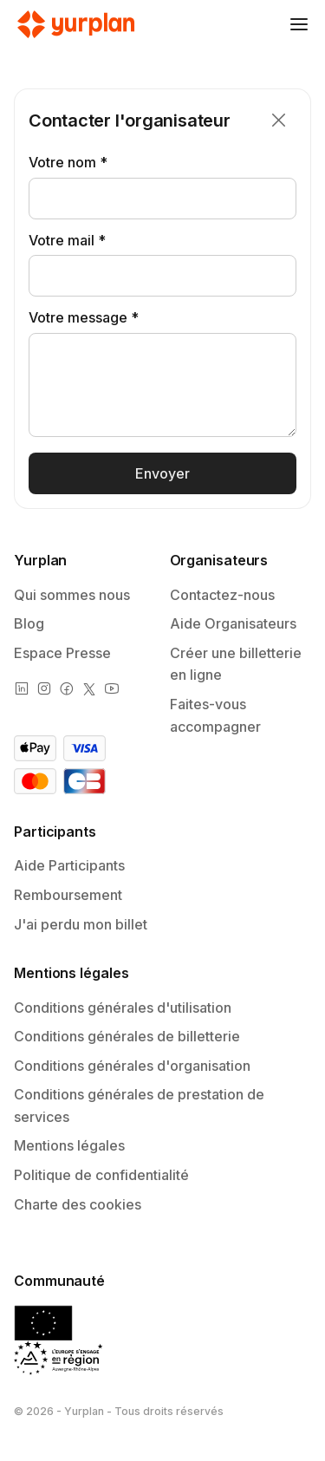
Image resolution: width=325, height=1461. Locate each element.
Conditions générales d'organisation (132, 1065)
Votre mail (61, 240)
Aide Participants (69, 865)
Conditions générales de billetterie (127, 1036)
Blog (29, 623)
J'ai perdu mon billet (80, 924)
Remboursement (68, 894)
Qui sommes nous (72, 594)
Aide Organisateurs (233, 623)
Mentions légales (69, 1145)
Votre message (78, 317)
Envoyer (162, 473)
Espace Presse (62, 653)
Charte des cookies (77, 1204)
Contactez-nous (222, 594)
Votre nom (62, 162)
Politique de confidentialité (101, 1175)
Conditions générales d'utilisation (122, 1007)
